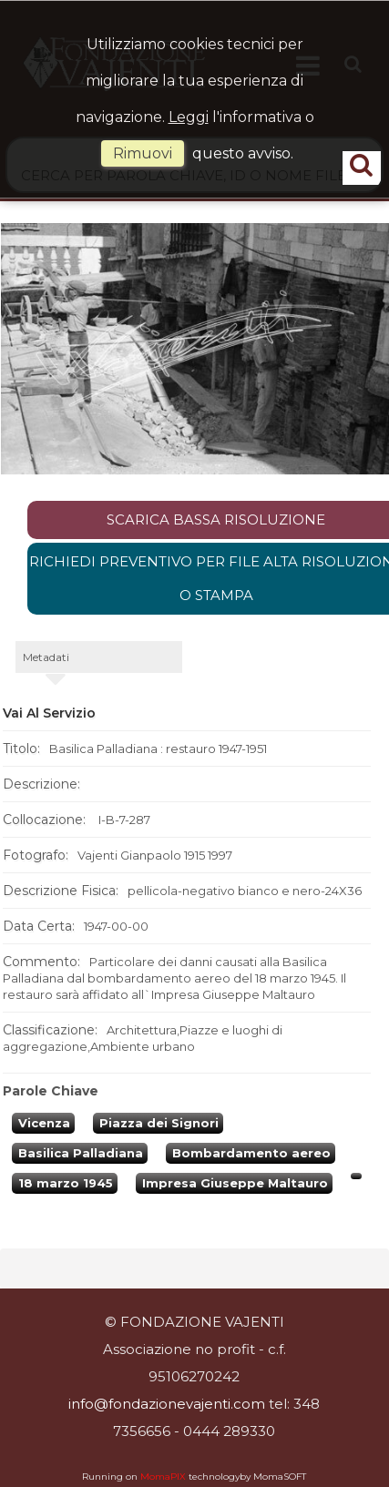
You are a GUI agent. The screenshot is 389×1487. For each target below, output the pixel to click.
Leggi (189, 117)
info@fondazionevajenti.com (166, 1403)
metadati (46, 657)
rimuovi (142, 153)
